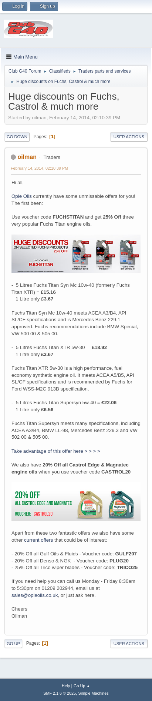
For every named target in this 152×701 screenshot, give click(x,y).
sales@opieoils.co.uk (34, 595)
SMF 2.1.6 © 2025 (59, 693)
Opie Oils (21, 196)
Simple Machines (93, 693)
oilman (27, 157)
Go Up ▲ (82, 686)
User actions (129, 136)
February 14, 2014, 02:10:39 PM (39, 168)
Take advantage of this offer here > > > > (55, 451)
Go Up (13, 643)
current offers (38, 540)
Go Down (17, 136)
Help (66, 686)
